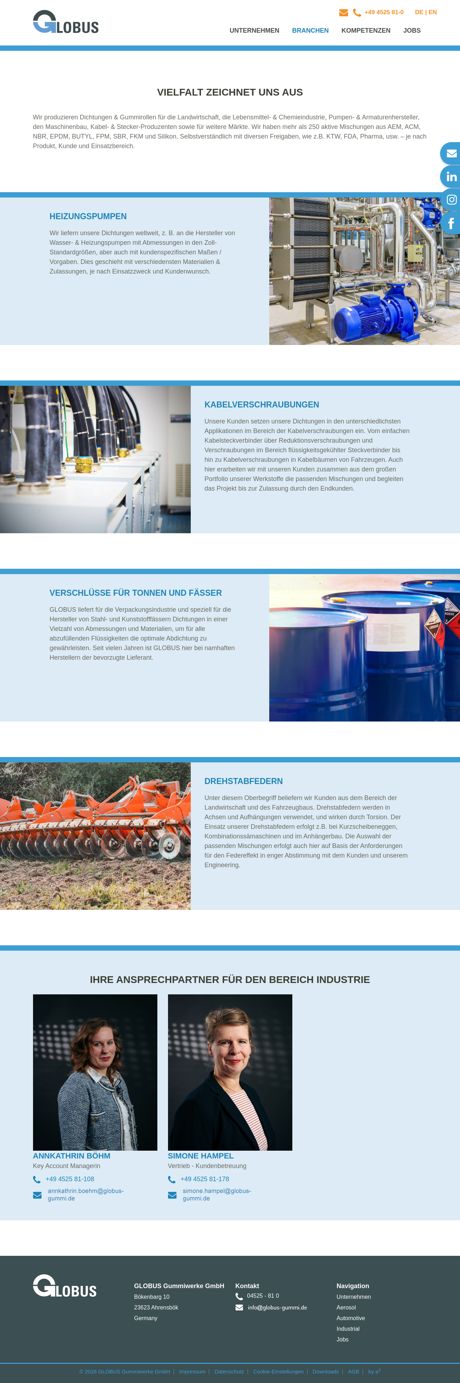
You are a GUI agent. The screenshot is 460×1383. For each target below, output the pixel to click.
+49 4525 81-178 (205, 1179)
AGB (353, 1371)
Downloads (326, 1371)
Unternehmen (354, 1297)
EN (432, 12)
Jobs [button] (412, 30)
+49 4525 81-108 (70, 1179)
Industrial (348, 1329)
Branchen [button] (310, 30)
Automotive (351, 1318)
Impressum (192, 1371)
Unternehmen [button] (254, 30)
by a (374, 1371)
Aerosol (346, 1307)
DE (419, 12)
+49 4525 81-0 (383, 12)
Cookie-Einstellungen (278, 1371)
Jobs (343, 1339)
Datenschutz (229, 1371)
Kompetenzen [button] (365, 30)
